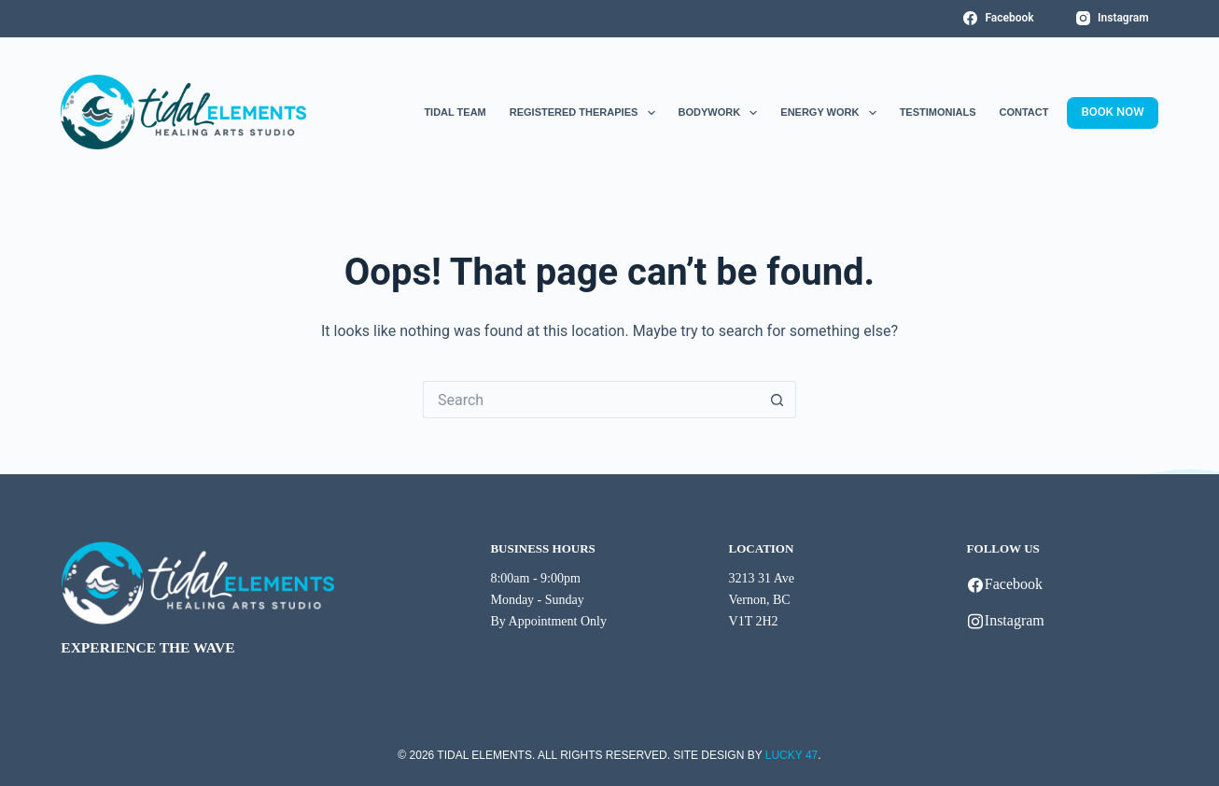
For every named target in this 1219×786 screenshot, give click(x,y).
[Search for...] (591, 399)
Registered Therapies (582, 113)
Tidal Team (454, 112)
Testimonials (938, 112)
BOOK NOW (1112, 112)
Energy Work (828, 113)
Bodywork (718, 113)
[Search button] (777, 399)
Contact (1024, 112)
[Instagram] (1112, 18)
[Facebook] (998, 18)
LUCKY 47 (791, 755)
